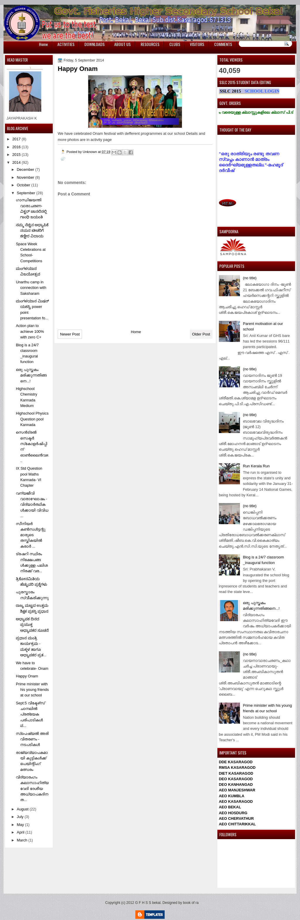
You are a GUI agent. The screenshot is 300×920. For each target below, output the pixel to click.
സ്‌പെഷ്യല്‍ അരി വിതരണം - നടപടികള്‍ (32, 739)
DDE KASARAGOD (236, 762)
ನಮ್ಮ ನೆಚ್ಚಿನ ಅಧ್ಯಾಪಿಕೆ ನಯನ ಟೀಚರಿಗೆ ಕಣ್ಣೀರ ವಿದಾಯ (32, 230)
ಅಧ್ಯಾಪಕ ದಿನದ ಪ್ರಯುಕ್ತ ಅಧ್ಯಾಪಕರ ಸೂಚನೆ (32, 625)
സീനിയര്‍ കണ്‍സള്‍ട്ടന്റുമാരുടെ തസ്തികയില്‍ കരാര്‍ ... (30, 535)
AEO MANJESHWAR (237, 790)
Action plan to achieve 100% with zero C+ (30, 331)
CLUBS (174, 44)
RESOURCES (150, 44)
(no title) (249, 278)
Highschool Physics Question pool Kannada (32, 419)
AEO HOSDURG (233, 813)
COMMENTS (223, 44)
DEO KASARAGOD (236, 779)
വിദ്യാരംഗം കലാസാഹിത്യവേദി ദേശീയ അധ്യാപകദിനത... (32, 788)
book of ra (191, 903)
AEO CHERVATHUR (236, 818)
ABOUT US (122, 44)
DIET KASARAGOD (236, 773)
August (23, 809)
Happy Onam (27, 676)
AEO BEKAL (230, 807)
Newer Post (70, 334)
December (26, 169)
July (20, 817)
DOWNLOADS (94, 44)
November (26, 177)
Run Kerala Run (256, 466)
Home (43, 44)
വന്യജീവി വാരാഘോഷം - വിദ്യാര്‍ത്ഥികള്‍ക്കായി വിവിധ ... (32, 504)
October (24, 185)
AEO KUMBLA (231, 796)
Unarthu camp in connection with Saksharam (31, 288)
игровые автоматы (16, 2)
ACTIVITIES (65, 44)
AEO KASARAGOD (236, 801)
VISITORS (197, 44)
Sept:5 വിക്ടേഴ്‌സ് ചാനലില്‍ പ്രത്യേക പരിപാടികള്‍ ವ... (30, 714)
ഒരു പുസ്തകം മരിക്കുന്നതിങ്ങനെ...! (31, 375)
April (21, 832)
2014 (17, 162)
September (26, 193)
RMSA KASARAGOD (237, 767)
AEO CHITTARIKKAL (237, 824)
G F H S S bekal (148, 903)
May (21, 824)
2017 (17, 139)
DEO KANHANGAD (236, 784)
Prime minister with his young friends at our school (32, 690)
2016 (17, 147)
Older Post (201, 334)
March (22, 840)
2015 (17, 154)
